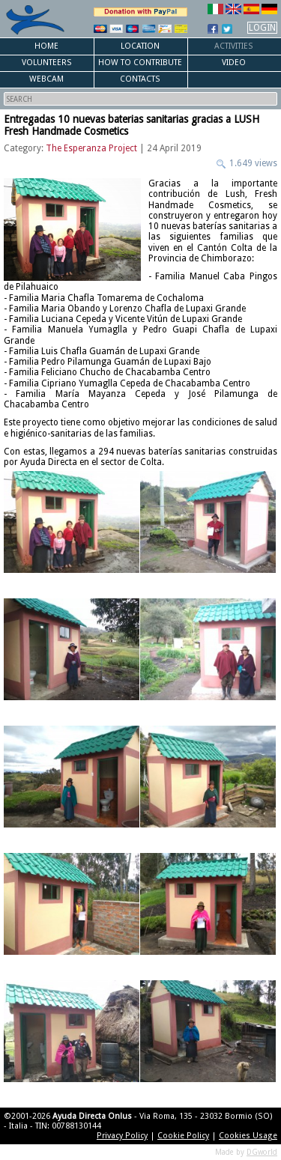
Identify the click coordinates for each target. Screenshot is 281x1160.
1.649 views (252, 163)
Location (140, 46)
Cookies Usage (248, 1136)
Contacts (140, 79)
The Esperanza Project (91, 148)
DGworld (262, 1152)
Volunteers (47, 62)
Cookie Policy (183, 1136)
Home (46, 46)
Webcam (46, 79)
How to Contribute (140, 62)
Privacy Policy (122, 1136)
